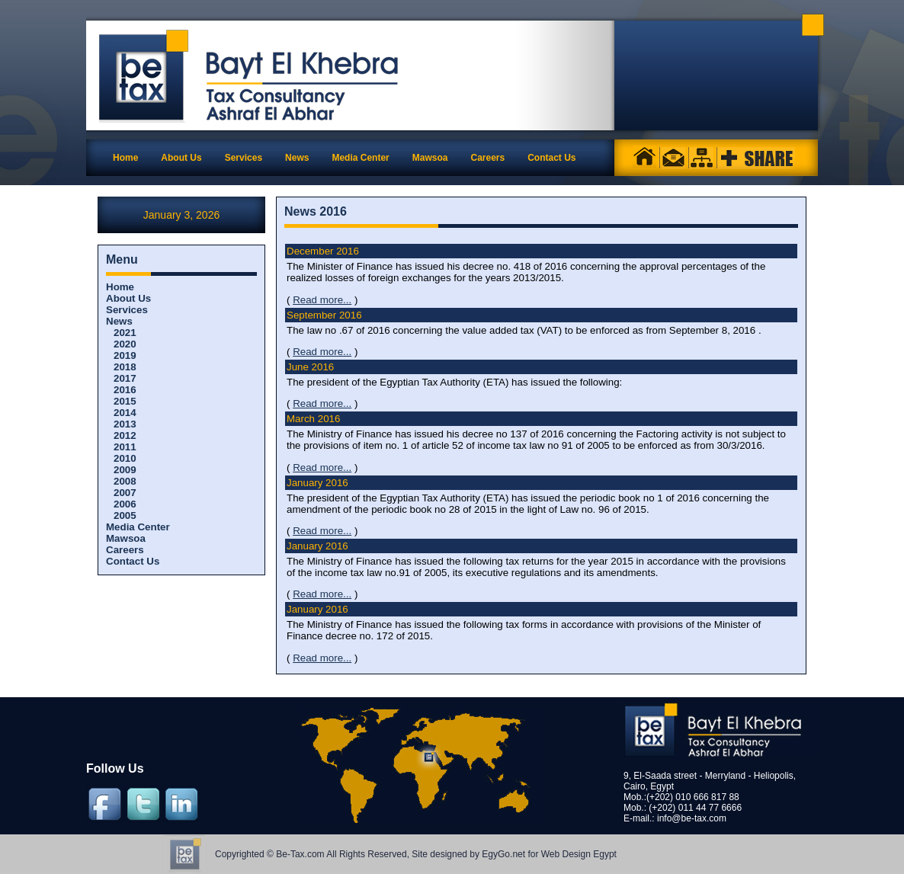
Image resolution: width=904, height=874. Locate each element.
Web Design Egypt (579, 854)
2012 (125, 435)
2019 (125, 355)
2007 (125, 492)
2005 (125, 515)
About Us (128, 298)
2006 (125, 504)
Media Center (138, 527)
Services (127, 309)
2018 (125, 367)
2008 (125, 481)
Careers (125, 549)
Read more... (322, 300)
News (119, 321)
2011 (125, 447)
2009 (125, 469)
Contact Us (132, 561)
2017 (125, 378)
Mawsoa (126, 538)
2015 (125, 401)
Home (125, 157)
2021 (125, 332)
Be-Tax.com (300, 854)
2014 (125, 412)
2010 (125, 458)
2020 (125, 344)
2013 (125, 424)
